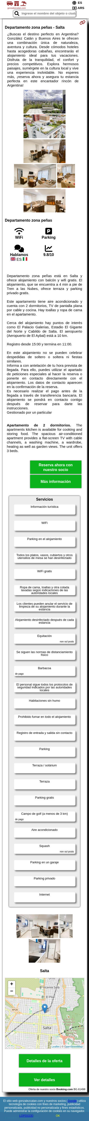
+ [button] (11, 984)
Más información (56, 482)
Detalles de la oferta (44, 1061)
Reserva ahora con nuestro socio (56, 467)
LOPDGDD (26, 1115)
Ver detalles (44, 1080)
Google (72, 1101)
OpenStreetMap (73, 1046)
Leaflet (56, 1046)
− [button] (11, 991)
